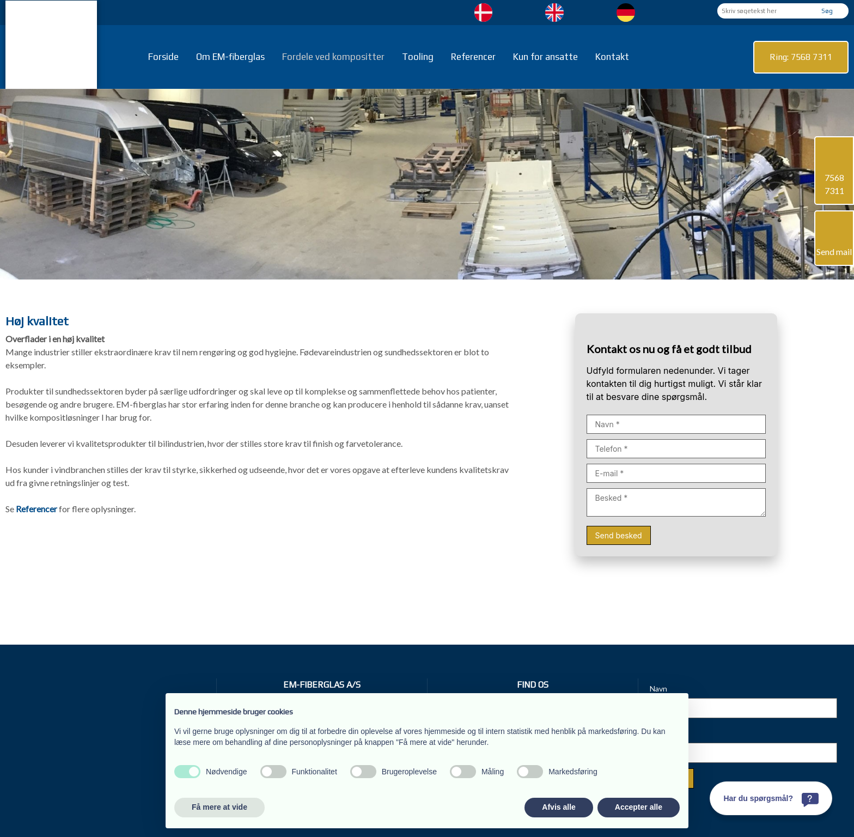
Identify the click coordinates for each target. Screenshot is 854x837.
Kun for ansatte (545, 56)
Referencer (473, 56)
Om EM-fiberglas (230, 56)
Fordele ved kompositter (333, 56)
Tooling (418, 56)
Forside (163, 56)
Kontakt (612, 56)
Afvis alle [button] (558, 807)
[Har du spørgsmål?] (771, 798)
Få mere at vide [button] (219, 807)
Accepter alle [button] (638, 807)
